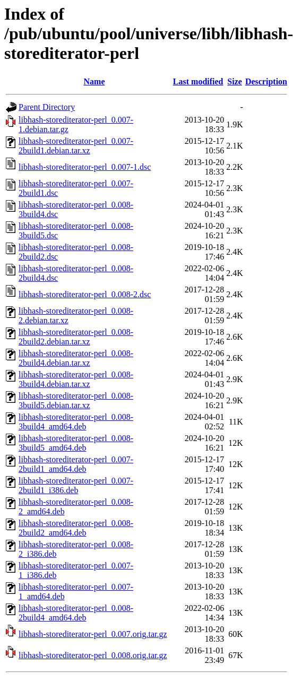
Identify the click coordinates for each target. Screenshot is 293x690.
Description (266, 81)
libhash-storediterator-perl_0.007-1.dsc (85, 166)
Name (94, 81)
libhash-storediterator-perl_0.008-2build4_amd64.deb (76, 612)
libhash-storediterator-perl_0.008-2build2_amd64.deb (76, 528)
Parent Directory (47, 106)
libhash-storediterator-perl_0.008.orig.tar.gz (93, 655)
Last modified (198, 81)
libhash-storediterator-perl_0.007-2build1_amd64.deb (76, 464)
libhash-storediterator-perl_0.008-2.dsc (85, 294)
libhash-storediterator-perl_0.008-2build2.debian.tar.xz (76, 336)
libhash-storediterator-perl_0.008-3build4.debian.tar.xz (76, 379)
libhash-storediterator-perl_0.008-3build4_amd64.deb (76, 421)
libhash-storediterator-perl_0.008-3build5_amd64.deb (76, 443)
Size (234, 81)
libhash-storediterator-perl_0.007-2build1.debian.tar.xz (76, 145)
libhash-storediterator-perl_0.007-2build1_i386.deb (76, 485)
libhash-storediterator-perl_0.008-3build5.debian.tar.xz (76, 400)
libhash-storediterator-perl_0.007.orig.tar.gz (93, 634)
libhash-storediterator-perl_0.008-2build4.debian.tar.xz (76, 358)
